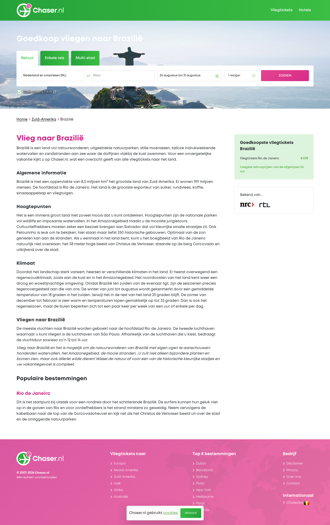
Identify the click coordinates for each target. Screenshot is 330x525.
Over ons (293, 477)
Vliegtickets (281, 10)
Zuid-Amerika (44, 119)
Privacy (292, 470)
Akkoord (191, 513)
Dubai (201, 463)
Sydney (202, 477)
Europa (120, 463)
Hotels (305, 10)
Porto (200, 483)
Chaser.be (297, 502)
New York (203, 490)
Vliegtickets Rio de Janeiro (259, 158)
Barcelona (204, 470)
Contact (293, 483)
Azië (117, 483)
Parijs (200, 503)
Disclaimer (294, 463)
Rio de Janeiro (33, 393)
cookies (170, 513)
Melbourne (205, 496)
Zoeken (285, 75)
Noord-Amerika (126, 470)
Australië (121, 496)
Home (22, 119)
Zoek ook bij (39, 92)
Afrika (118, 490)
